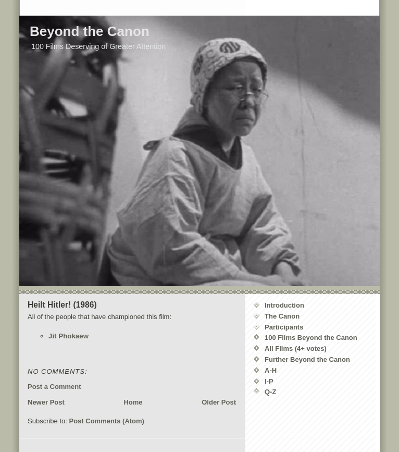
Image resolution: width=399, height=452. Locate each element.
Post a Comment (54, 386)
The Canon (282, 316)
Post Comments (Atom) (106, 421)
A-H (271, 370)
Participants (284, 327)
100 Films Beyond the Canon (311, 337)
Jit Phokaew (68, 336)
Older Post (219, 402)
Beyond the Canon (89, 31)
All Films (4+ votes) (296, 348)
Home (132, 402)
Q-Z (270, 392)
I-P (269, 381)
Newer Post (46, 402)
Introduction (284, 305)
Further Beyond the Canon (307, 359)
